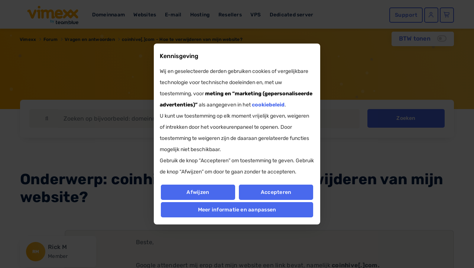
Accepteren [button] (276, 192)
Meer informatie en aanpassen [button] (237, 210)
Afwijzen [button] (197, 192)
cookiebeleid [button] (268, 105)
